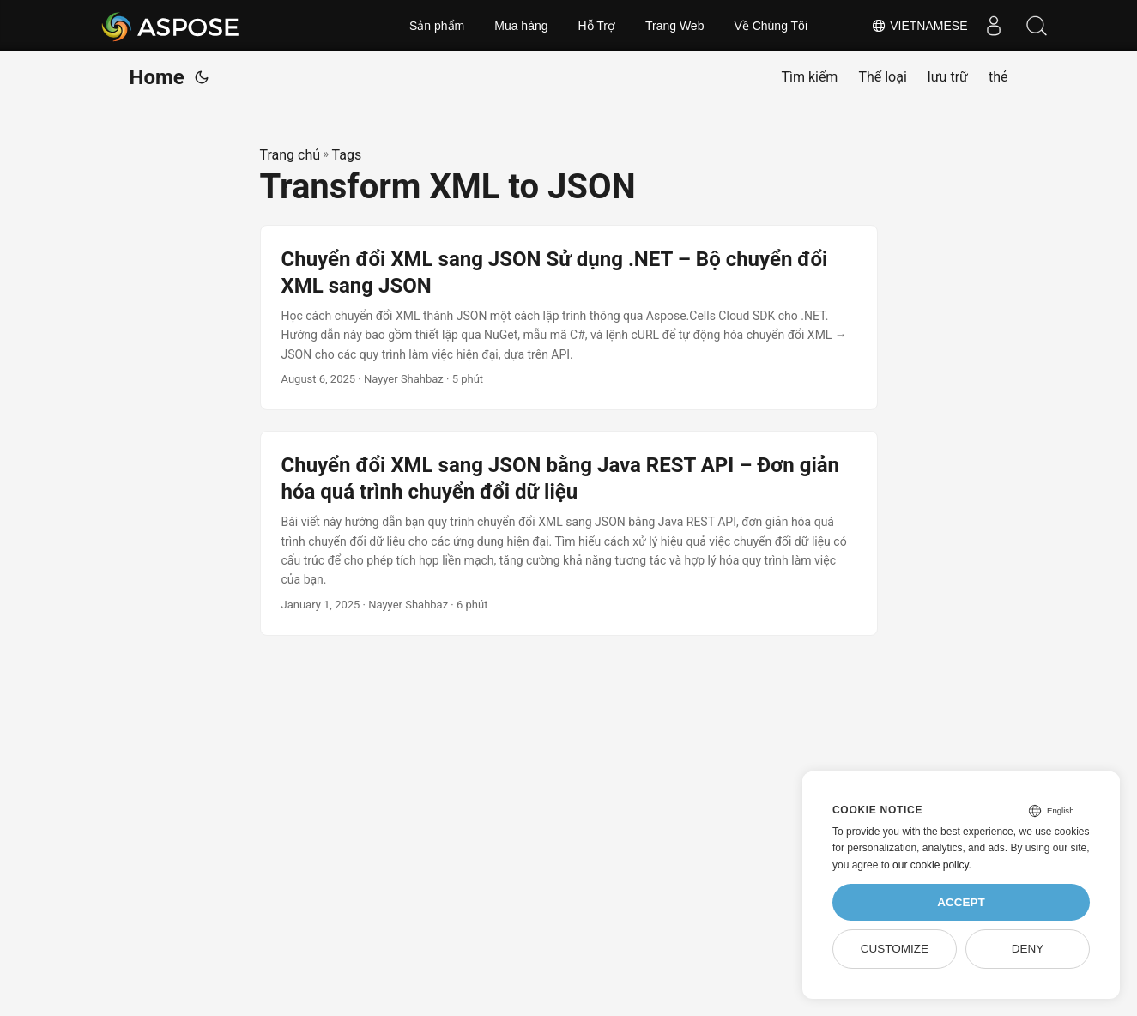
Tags (347, 155)
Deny (1028, 948)
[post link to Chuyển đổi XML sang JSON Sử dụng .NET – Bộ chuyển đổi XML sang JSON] (569, 317)
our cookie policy (930, 865)
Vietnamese (919, 25)
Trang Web (674, 26)
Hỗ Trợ (596, 26)
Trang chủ (290, 155)
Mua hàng (520, 26)
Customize (894, 948)
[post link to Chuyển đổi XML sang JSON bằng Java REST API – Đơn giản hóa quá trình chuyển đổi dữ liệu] (569, 533)
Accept (961, 902)
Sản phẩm (436, 26)
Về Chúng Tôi (770, 26)
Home (157, 77)
